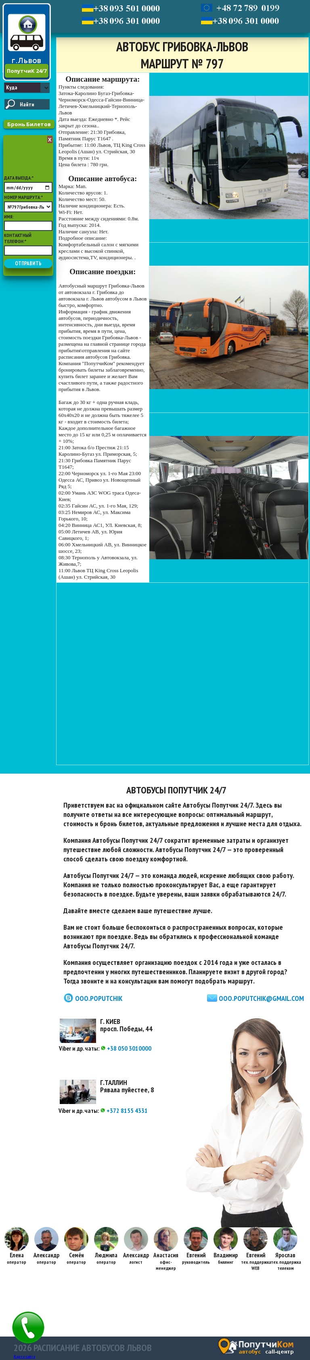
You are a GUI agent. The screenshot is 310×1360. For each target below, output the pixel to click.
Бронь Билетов (29, 124)
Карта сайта (24, 1356)
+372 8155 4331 (124, 1110)
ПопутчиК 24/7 (26, 70)
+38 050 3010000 (126, 1048)
